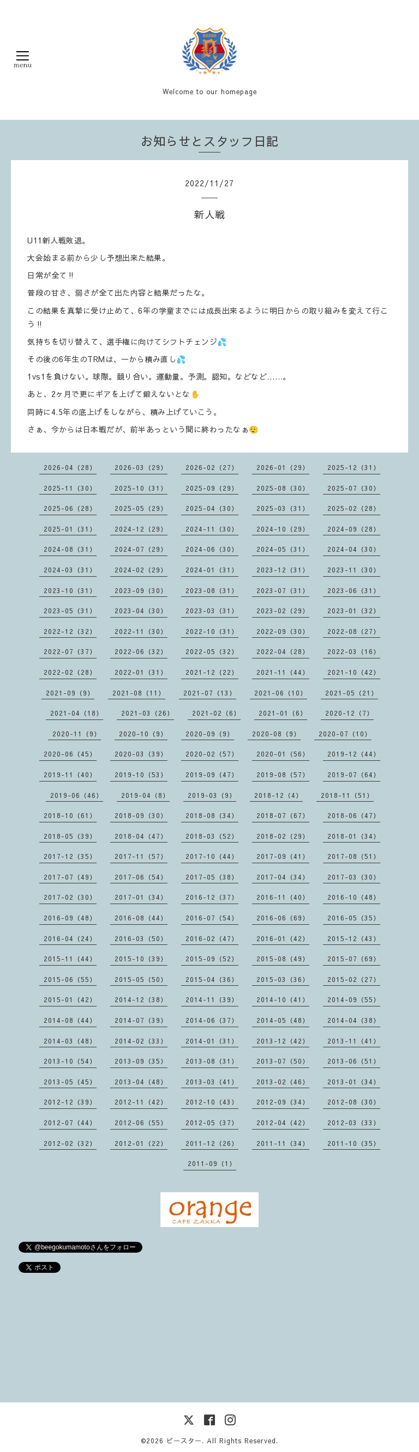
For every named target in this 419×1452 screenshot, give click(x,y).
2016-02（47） (211, 938)
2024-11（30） (211, 528)
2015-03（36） (282, 979)
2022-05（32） (211, 651)
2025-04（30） (211, 508)
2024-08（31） (70, 549)
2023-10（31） (70, 590)
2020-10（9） (143, 733)
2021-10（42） (353, 672)
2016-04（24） (70, 938)
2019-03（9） (212, 795)
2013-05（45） (70, 1081)
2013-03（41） (211, 1081)
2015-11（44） (70, 958)
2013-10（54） (70, 1061)
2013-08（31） (211, 1061)
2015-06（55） (70, 979)
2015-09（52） (211, 958)
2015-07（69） (353, 958)
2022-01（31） (141, 672)
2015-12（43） (353, 938)
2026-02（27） (211, 467)
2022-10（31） (211, 631)
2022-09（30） (282, 631)
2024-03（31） (70, 569)
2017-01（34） (141, 897)
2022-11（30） (141, 631)
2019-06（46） (76, 795)
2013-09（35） (141, 1061)
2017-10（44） (211, 856)
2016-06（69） (282, 917)
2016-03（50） (141, 938)
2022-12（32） (70, 631)
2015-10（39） (141, 958)
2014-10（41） (282, 999)
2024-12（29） (141, 528)
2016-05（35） (353, 917)
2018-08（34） (211, 815)
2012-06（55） (141, 1122)
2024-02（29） (141, 569)
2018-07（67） (282, 815)
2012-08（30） (353, 1101)
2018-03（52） (211, 836)
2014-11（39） (211, 999)
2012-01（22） (141, 1143)
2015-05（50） (141, 979)
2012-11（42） (141, 1101)
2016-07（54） (211, 917)
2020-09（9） (209, 733)
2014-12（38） (141, 999)
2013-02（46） (282, 1081)
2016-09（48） (70, 917)
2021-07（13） (209, 692)
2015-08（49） (282, 958)
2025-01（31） (70, 528)
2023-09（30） (141, 590)
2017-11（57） (141, 856)
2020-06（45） (70, 753)
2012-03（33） (353, 1122)
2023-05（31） (70, 610)
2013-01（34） (353, 1081)
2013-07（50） (282, 1061)
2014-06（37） (211, 1020)
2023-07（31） (282, 590)
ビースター (184, 1440)
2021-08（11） (138, 692)
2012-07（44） (70, 1122)
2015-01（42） (70, 999)
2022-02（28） (70, 672)
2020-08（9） (276, 733)
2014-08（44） (70, 1020)
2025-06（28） (70, 508)
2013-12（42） (282, 1040)
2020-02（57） (211, 753)
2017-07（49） (70, 877)
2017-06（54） (141, 877)
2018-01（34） (353, 836)
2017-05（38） (211, 877)
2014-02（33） (141, 1040)
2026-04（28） (70, 467)
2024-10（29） (282, 528)
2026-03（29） (141, 467)
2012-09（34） (282, 1101)
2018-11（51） (347, 795)
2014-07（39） (141, 1020)
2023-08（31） (211, 590)
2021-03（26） (147, 713)
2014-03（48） (70, 1040)
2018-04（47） (141, 836)
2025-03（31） (282, 508)
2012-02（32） (70, 1143)
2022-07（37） (70, 651)
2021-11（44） (282, 672)
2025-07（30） (353, 488)
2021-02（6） (216, 713)
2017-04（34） (282, 877)
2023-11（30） (353, 569)
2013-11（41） (353, 1040)
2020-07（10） (345, 733)
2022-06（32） (141, 651)
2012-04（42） (282, 1122)
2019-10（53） (141, 774)
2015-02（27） (353, 979)
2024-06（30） (211, 549)
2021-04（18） (76, 713)
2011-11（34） (282, 1143)
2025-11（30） (70, 488)
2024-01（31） (211, 569)
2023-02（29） (282, 610)
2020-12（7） (349, 713)
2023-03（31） (211, 610)
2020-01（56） (282, 753)
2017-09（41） (282, 856)
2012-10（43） (211, 1101)
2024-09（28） (353, 528)
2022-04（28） (282, 651)
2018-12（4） (278, 795)
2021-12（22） (211, 672)
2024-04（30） (353, 549)
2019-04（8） (145, 795)
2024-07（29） (141, 549)
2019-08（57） (282, 774)
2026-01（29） (282, 467)
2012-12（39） (70, 1101)
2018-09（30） (141, 815)
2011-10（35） (353, 1143)
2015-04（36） (211, 979)
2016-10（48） (353, 897)
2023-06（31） (353, 590)
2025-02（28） (353, 508)
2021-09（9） (70, 692)
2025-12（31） (353, 467)
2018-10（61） (70, 815)
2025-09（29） (211, 488)
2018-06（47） (353, 815)
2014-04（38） (353, 1020)
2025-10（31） (141, 488)
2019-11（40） (70, 774)
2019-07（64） (353, 774)
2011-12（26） (211, 1143)
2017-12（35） (70, 856)
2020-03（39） (141, 753)
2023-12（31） (282, 569)
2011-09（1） (212, 1163)
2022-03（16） (353, 651)
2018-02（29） (282, 836)
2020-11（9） (76, 733)
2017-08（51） (353, 856)
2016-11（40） (282, 897)
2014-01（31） (211, 1040)
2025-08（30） (282, 488)
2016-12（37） (211, 897)
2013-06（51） (353, 1061)
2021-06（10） (280, 692)
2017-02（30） (70, 897)
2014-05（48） (282, 1020)
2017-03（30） (353, 877)
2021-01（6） (283, 713)
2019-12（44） (353, 753)
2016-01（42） (282, 938)
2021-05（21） (351, 692)
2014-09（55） (353, 999)
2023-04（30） (141, 610)
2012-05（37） (211, 1122)
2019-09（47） (211, 774)
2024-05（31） (282, 549)
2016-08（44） (141, 917)
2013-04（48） (141, 1081)
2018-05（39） (70, 836)
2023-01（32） (353, 610)
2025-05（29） (141, 508)
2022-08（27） (353, 631)
